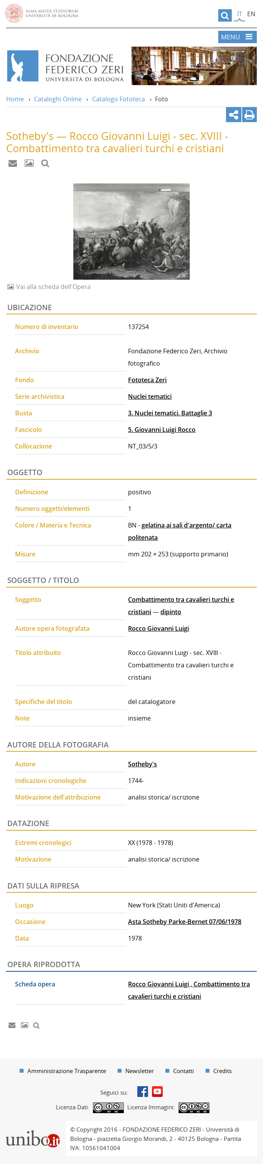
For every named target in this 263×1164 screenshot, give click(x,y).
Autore (25, 764)
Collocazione (33, 446)
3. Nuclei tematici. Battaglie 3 (170, 413)
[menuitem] (63, 1071)
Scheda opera (35, 984)
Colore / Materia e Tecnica (53, 525)
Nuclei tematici (150, 396)
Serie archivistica (39, 396)
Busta (23, 413)
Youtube (157, 1091)
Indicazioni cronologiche (50, 780)
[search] (225, 15)
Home (15, 99)
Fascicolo (28, 429)
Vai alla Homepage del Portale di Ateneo (41, 13)
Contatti (183, 1071)
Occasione (30, 921)
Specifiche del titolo (43, 701)
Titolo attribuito (38, 652)
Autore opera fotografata (52, 628)
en (251, 14)
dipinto (170, 612)
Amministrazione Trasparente (66, 1071)
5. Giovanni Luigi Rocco (162, 429)
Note (22, 718)
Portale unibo (33, 1125)
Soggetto (28, 599)
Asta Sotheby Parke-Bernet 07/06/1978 (184, 921)
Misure (25, 554)
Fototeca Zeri (147, 380)
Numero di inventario (46, 326)
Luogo (24, 905)
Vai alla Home (65, 66)
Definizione (31, 492)
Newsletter (139, 1071)
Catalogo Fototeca (118, 99)
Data (22, 938)
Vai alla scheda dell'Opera (53, 286)
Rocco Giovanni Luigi (158, 628)
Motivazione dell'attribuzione (58, 797)
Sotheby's (142, 764)
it (239, 14)
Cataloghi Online (58, 99)
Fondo (24, 380)
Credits (222, 1071)
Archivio (27, 351)
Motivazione (33, 859)
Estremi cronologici (43, 842)
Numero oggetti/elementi (52, 508)
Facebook (142, 1091)
